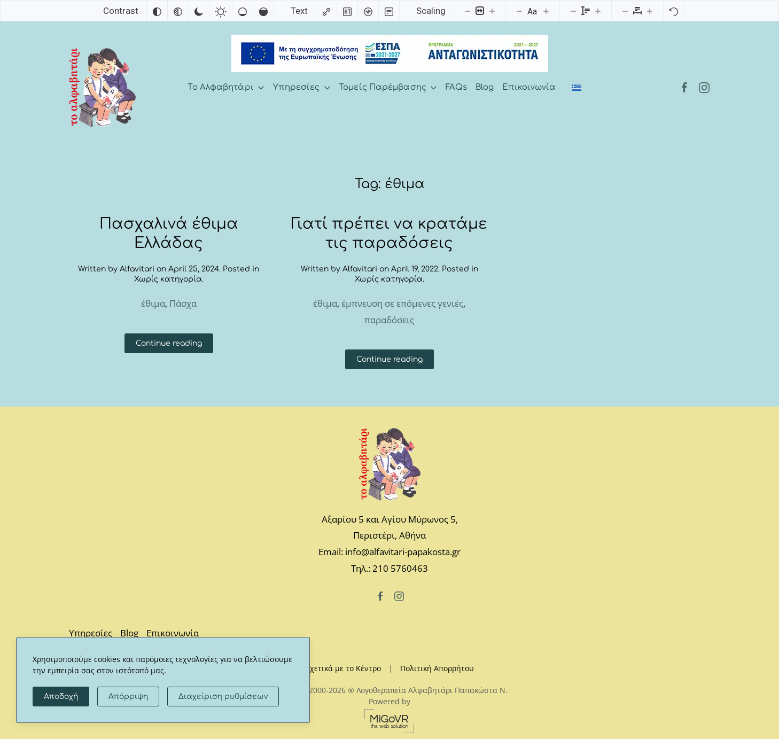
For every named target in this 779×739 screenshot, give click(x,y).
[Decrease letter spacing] (625, 10)
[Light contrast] (220, 10)
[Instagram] (704, 87)
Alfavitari (137, 269)
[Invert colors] (157, 10)
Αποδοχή (61, 697)
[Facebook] (684, 87)
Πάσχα (183, 303)
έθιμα (153, 303)
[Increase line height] (598, 10)
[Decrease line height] (573, 10)
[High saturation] (263, 10)
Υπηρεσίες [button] (302, 87)
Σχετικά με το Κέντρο (343, 668)
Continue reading (169, 343)
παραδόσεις (389, 320)
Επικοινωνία (529, 87)
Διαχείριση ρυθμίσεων (223, 697)
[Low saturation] (242, 10)
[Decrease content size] (467, 10)
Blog (485, 87)
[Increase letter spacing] (650, 10)
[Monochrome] (178, 10)
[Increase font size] (546, 10)
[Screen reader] (368, 10)
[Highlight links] (326, 10)
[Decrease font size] (519, 10)
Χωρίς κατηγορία (168, 279)
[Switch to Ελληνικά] (577, 88)
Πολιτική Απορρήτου (437, 668)
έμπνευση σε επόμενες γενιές (402, 303)
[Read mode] (389, 10)
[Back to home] (102, 87)
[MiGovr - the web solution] (389, 720)
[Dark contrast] (198, 10)
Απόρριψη (128, 697)
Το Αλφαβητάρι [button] (226, 87)
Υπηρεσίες (90, 633)
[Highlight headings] (347, 10)
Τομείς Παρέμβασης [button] (388, 87)
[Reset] (673, 10)
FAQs (456, 87)
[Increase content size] (492, 10)
